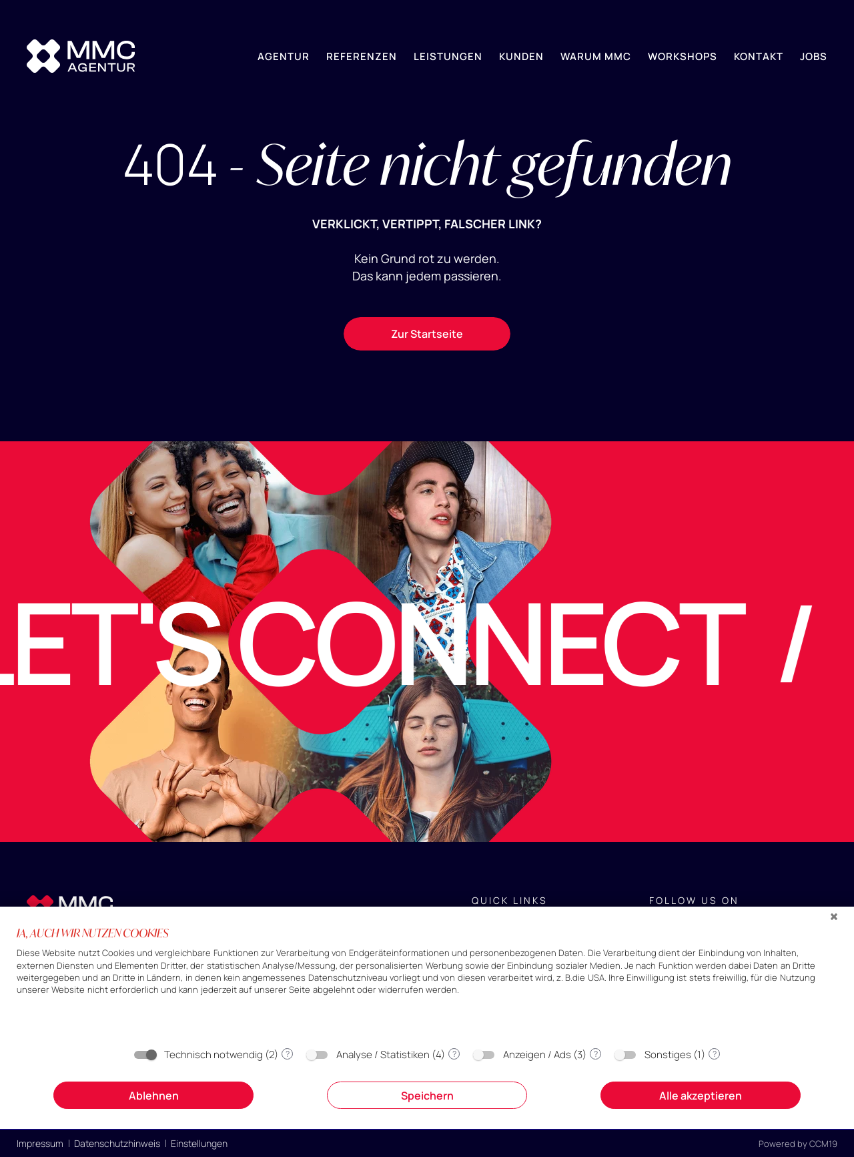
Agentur (284, 56)
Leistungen (448, 56)
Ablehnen (154, 1095)
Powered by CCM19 (798, 1144)
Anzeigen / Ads (537, 1055)
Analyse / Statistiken (383, 1055)
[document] (427, 982)
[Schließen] (834, 917)
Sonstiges (668, 1055)
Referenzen (361, 56)
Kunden (521, 56)
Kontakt (758, 56)
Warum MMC (595, 56)
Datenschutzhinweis (117, 1143)
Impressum (40, 1143)
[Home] (81, 56)
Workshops (682, 56)
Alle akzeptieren (700, 1095)
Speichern (427, 1095)
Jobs (813, 56)
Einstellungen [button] (199, 1143)
